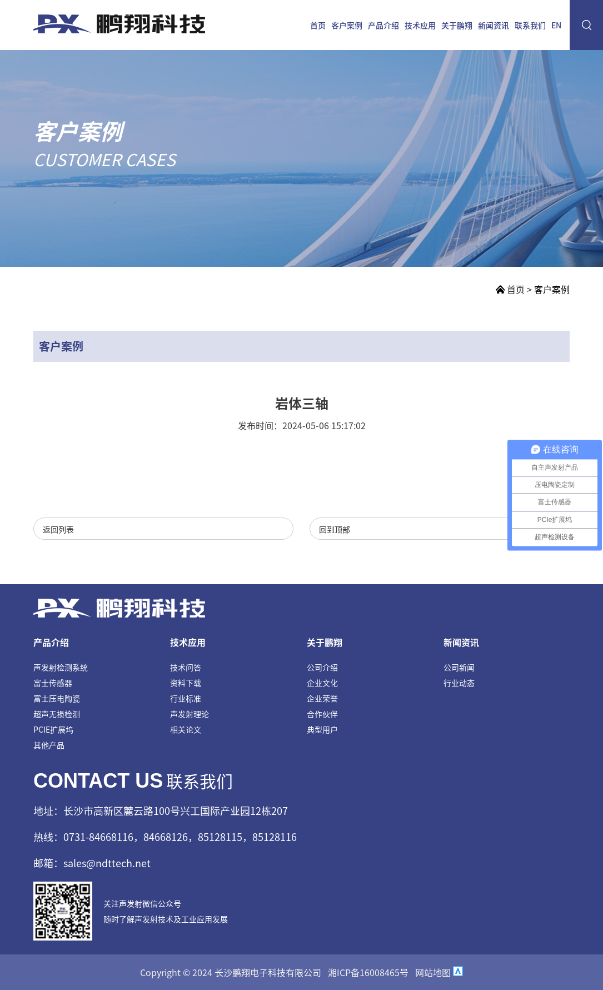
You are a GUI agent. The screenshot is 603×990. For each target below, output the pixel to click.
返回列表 (58, 529)
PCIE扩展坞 (53, 729)
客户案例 (346, 25)
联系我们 (530, 25)
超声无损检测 (56, 713)
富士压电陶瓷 (56, 698)
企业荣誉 (322, 698)
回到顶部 (334, 529)
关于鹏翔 (456, 25)
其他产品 (48, 744)
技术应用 (420, 25)
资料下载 (185, 682)
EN (556, 25)
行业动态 (459, 682)
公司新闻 (459, 667)
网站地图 (433, 972)
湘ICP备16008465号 (368, 972)
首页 (318, 25)
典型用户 (322, 729)
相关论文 (185, 729)
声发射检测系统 (60, 667)
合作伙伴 (322, 713)
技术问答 (185, 667)
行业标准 (185, 698)
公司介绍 (322, 667)
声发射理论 (189, 713)
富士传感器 (52, 682)
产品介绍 (383, 25)
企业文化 (322, 682)
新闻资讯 (493, 25)
